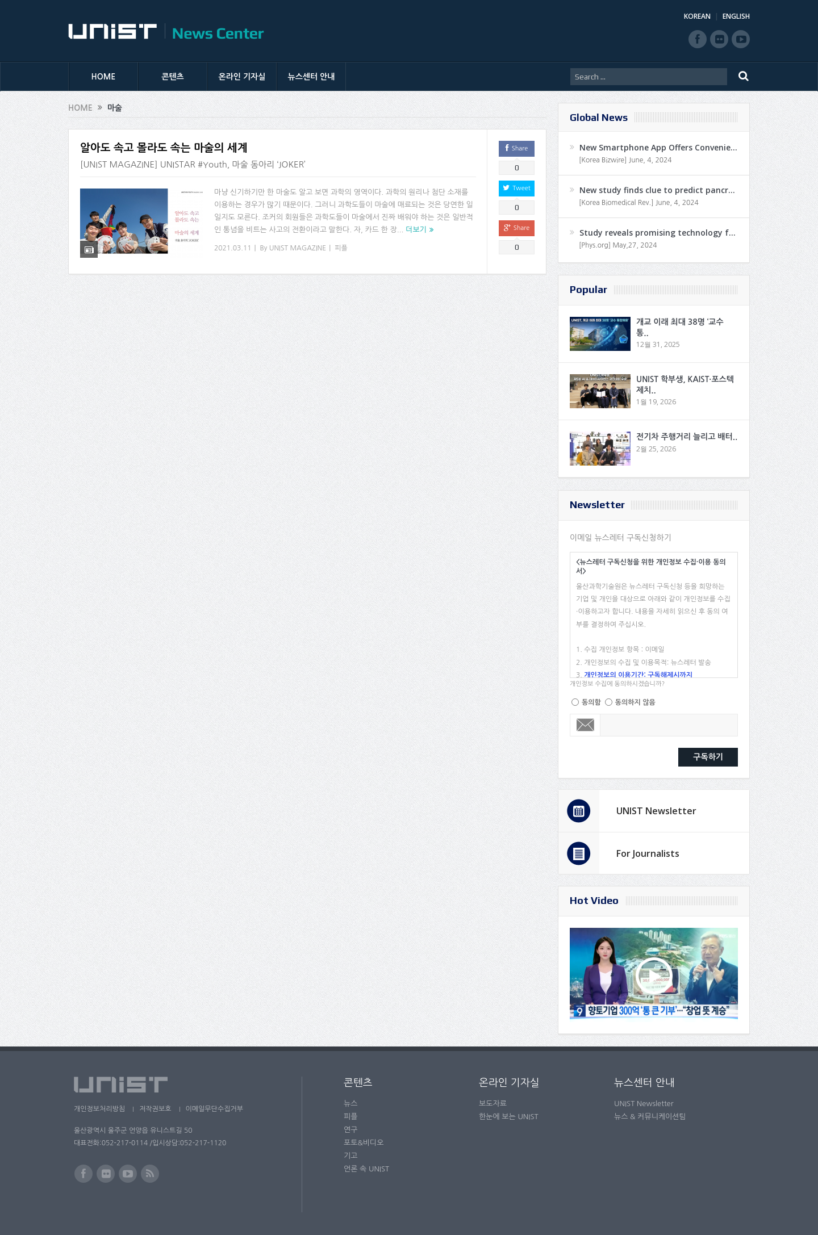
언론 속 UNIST (366, 1169)
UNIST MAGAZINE (298, 248)
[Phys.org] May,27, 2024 (618, 245)
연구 (350, 1129)
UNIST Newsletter (656, 811)
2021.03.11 (232, 248)
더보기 (416, 229)
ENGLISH (736, 16)
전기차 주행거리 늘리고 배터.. (686, 437)
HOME (103, 77)
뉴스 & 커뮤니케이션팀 (650, 1116)
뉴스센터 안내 (311, 77)
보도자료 (493, 1103)
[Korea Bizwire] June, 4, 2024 (625, 160)
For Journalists (647, 853)
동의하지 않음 (635, 702)
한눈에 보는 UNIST (509, 1116)
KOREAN (697, 16)
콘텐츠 (172, 77)
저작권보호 (155, 1109)
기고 (350, 1155)
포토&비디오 (364, 1142)
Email (585, 725)
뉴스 (350, 1103)
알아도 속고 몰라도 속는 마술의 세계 (164, 148)
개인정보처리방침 (99, 1109)
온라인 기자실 (242, 77)
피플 (341, 248)
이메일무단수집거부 (215, 1109)
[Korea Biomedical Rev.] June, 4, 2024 (639, 202)
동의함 (591, 702)
